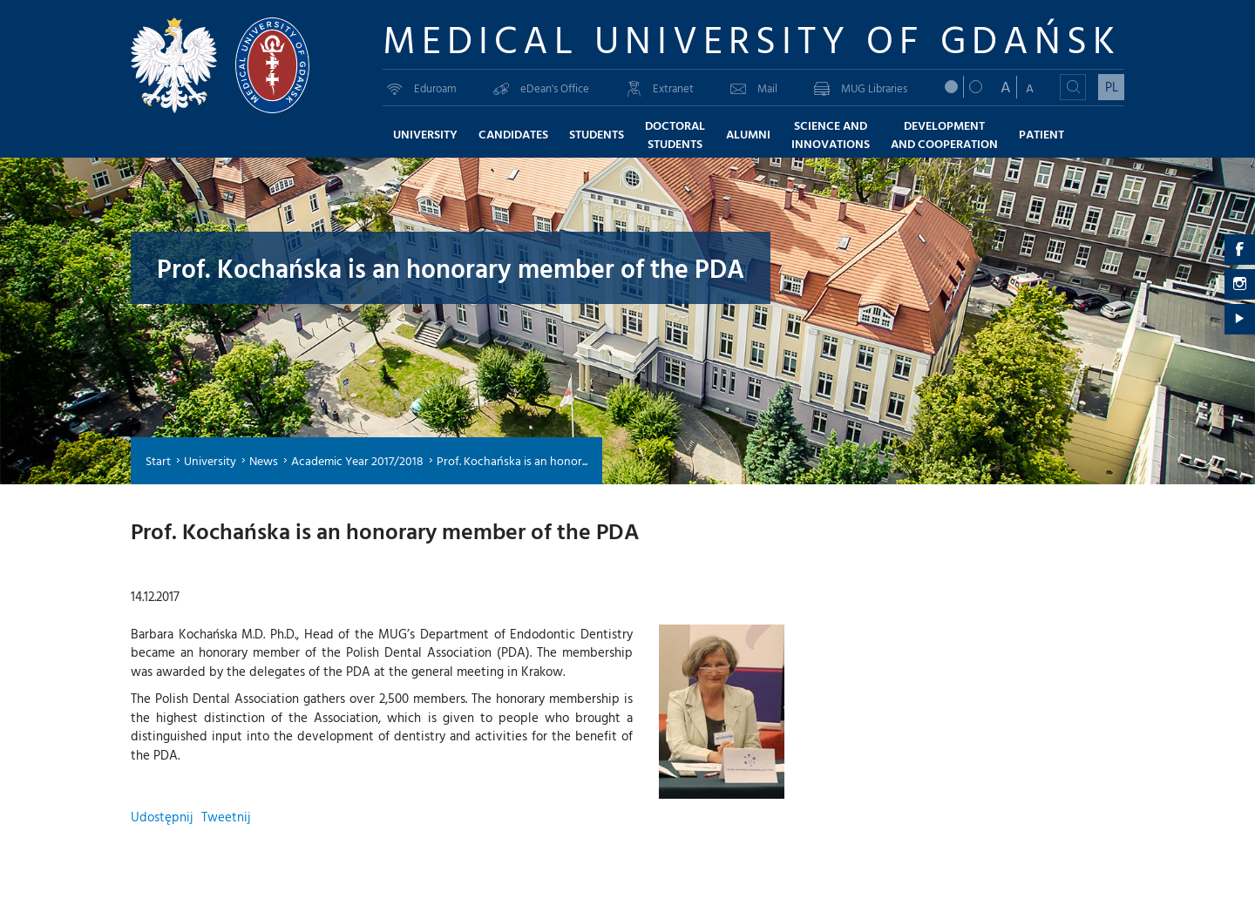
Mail (753, 88)
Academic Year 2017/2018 (357, 460)
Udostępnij (162, 817)
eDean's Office (541, 88)
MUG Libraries (860, 88)
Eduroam (422, 88)
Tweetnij (225, 816)
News (263, 460)
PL (1111, 87)
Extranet (660, 88)
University (210, 460)
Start (158, 460)
